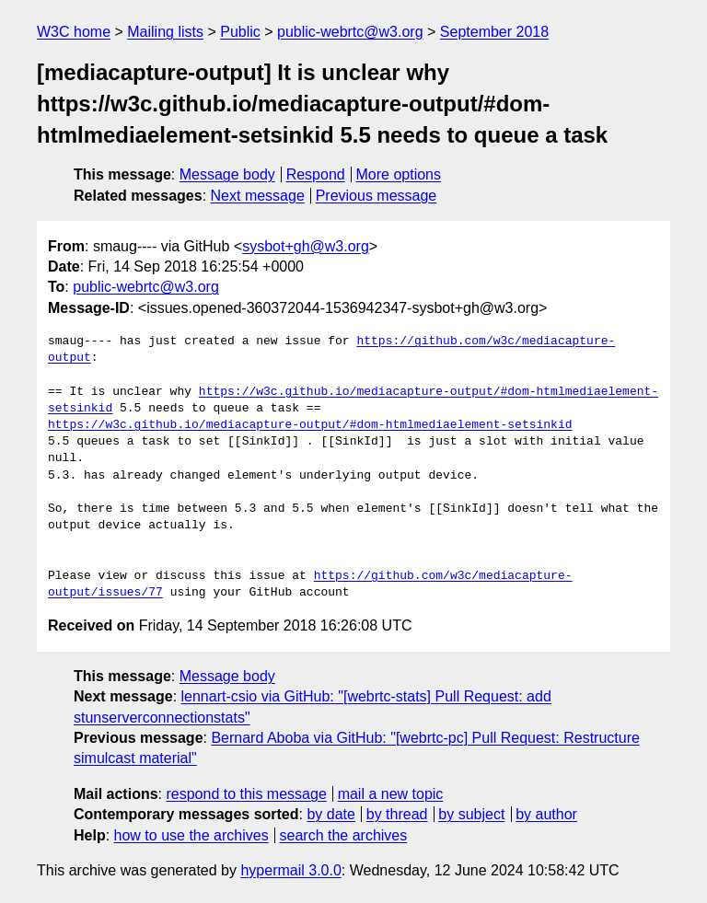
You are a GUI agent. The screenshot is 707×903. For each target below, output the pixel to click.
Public (240, 32)
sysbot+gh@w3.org (305, 246)
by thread (397, 814)
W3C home (73, 32)
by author (546, 814)
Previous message (376, 195)
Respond (315, 174)
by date (330, 814)
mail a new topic (391, 794)
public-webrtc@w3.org (350, 32)
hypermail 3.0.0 (290, 870)
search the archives (344, 835)
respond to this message (246, 794)
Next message (258, 195)
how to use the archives (191, 835)
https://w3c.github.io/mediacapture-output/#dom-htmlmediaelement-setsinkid (310, 425)
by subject (471, 814)
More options (399, 174)
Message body (227, 174)
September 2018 (494, 32)
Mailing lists (165, 32)
